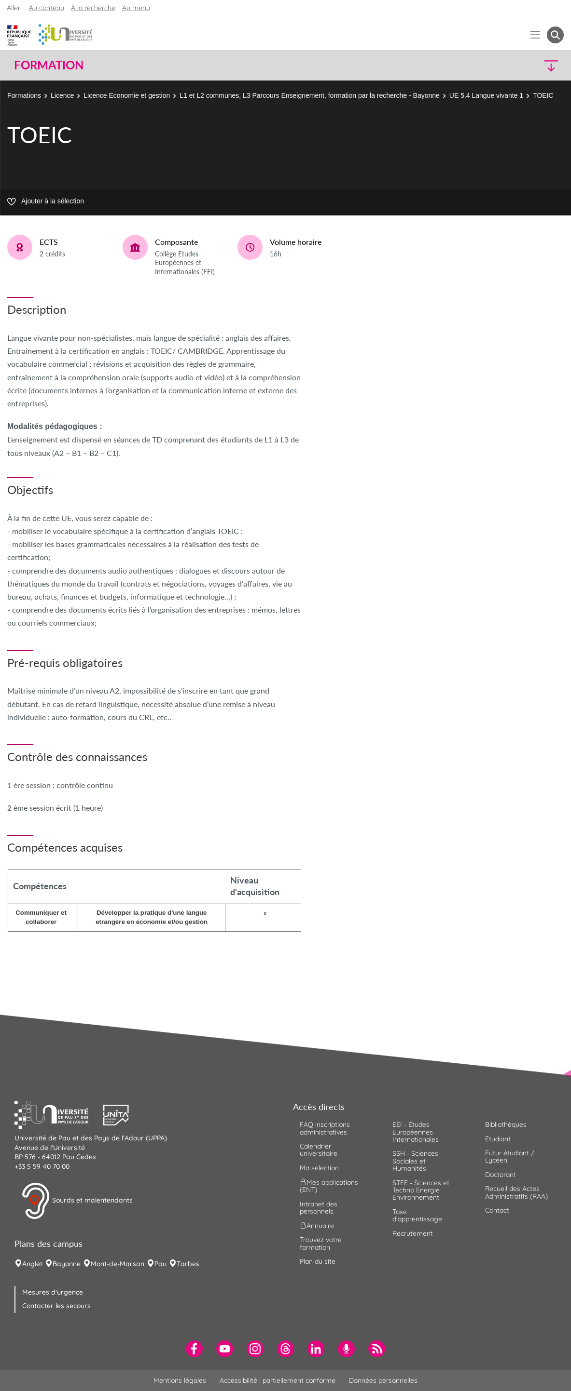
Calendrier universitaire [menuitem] (318, 1150)
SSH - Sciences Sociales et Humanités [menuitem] (415, 1161)
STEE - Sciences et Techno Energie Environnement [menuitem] (420, 1190)
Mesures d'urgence (52, 1292)
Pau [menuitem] (160, 1263)
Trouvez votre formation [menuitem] (321, 1243)
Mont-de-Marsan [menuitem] (117, 1263)
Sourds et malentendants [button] (77, 1201)
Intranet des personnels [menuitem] (318, 1208)
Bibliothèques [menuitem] (506, 1124)
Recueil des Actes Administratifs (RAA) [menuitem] (516, 1192)
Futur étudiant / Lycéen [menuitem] (509, 1156)
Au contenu (46, 7)
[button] (496, 65)
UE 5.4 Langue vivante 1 (486, 95)
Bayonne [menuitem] (67, 1263)
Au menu (136, 7)
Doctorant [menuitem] (500, 1174)
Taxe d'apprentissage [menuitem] (417, 1215)
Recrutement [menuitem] (412, 1233)
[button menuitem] (555, 35)
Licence (62, 95)
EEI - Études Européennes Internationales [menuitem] (415, 1132)
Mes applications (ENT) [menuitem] (329, 1186)
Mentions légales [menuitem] (179, 1380)
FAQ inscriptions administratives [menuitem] (325, 1128)
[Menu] (535, 35)
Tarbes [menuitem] (188, 1263)
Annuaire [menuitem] (317, 1225)
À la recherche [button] (93, 7)
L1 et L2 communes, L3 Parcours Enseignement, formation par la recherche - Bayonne (310, 95)
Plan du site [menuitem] (317, 1261)
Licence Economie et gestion (127, 95)
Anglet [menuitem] (32, 1263)
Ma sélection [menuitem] (319, 1168)
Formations (24, 95)
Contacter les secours (56, 1305)
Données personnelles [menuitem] (383, 1380)
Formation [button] (49, 65)
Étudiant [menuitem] (498, 1139)
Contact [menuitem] (497, 1210)
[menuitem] (194, 1349)
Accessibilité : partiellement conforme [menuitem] (277, 1380)
